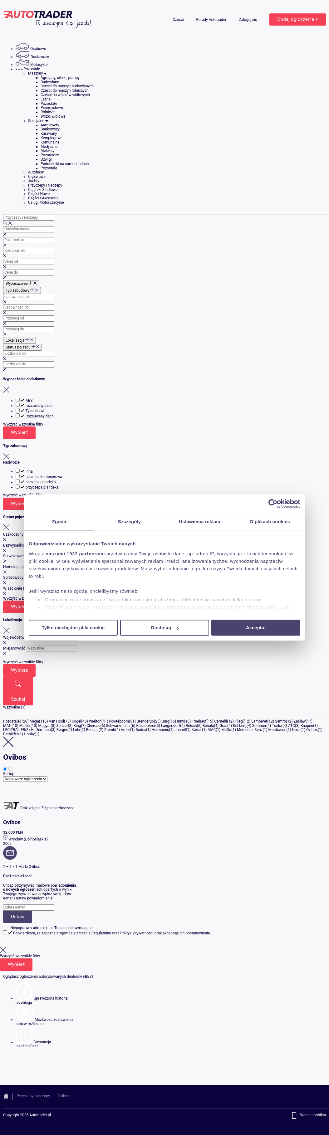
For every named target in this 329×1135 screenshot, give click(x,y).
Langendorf (170, 725)
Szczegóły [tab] (129, 521)
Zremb (109, 730)
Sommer (259, 725)
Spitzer (62, 725)
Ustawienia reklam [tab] (199, 521)
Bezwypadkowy (16, 545)
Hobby (29, 734)
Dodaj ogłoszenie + (297, 19)
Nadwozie (11, 462)
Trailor (277, 725)
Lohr (77, 730)
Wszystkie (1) (14, 707)
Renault (92, 730)
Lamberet (259, 721)
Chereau (93, 725)
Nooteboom (119, 721)
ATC (291, 725)
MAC (212, 730)
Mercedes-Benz (250, 730)
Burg (165, 721)
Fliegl (239, 721)
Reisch (191, 725)
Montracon (277, 730)
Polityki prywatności (137, 933)
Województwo (15, 637)
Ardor (125, 730)
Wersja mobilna (313, 1115)
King (77, 725)
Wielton (95, 721)
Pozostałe (11, 721)
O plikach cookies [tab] (270, 521)
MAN (7, 725)
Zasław (300, 721)
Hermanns (160, 730)
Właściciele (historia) (20, 588)
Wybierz (19, 432)
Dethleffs (10, 734)
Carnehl (220, 721)
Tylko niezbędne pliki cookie (73, 627)
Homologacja (14, 567)
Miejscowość (14, 648)
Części (178, 19)
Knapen (307, 725)
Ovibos (312, 730)
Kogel (76, 721)
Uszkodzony (13, 534)
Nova (296, 730)
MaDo (226, 730)
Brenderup (145, 721)
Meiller (25, 725)
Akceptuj (256, 627)
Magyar (44, 725)
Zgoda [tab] (59, 521)
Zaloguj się (248, 19)
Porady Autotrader (212, 19)
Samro (280, 721)
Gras (223, 725)
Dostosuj (165, 627)
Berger (61, 730)
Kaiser (196, 730)
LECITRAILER (14, 730)
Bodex (140, 730)
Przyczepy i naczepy (33, 1096)
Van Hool (56, 721)
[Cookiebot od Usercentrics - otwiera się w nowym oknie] (273, 503)
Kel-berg (240, 725)
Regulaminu (101, 933)
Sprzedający (13, 577)
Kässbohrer (145, 725)
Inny (180, 721)
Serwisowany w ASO (20, 556)
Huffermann (41, 730)
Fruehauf (199, 721)
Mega (34, 721)
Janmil (180, 730)
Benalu (208, 725)
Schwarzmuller (118, 725)
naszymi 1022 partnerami (75, 553)
